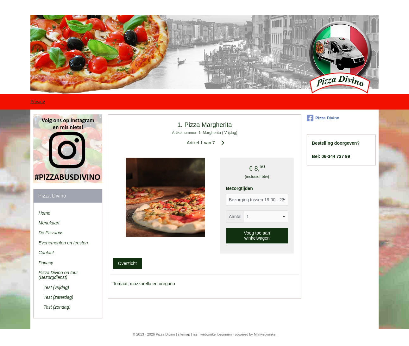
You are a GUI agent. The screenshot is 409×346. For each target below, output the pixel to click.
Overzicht (127, 263)
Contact (46, 252)
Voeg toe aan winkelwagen (257, 235)
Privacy (37, 101)
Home (44, 213)
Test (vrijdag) (56, 287)
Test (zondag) (57, 307)
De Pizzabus (51, 232)
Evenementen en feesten (63, 242)
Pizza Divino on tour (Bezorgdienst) (58, 275)
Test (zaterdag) (58, 297)
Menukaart (49, 222)
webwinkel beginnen (216, 334)
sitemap (184, 334)
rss (195, 334)
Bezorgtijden (239, 188)
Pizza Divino (323, 118)
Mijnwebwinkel (265, 334)
